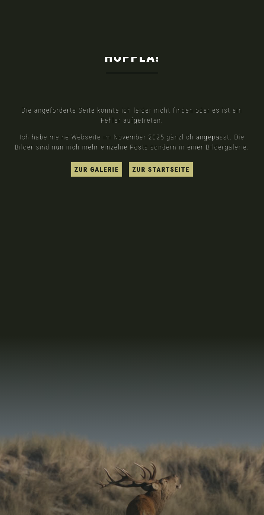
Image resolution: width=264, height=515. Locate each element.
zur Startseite (161, 169)
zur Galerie (96, 169)
